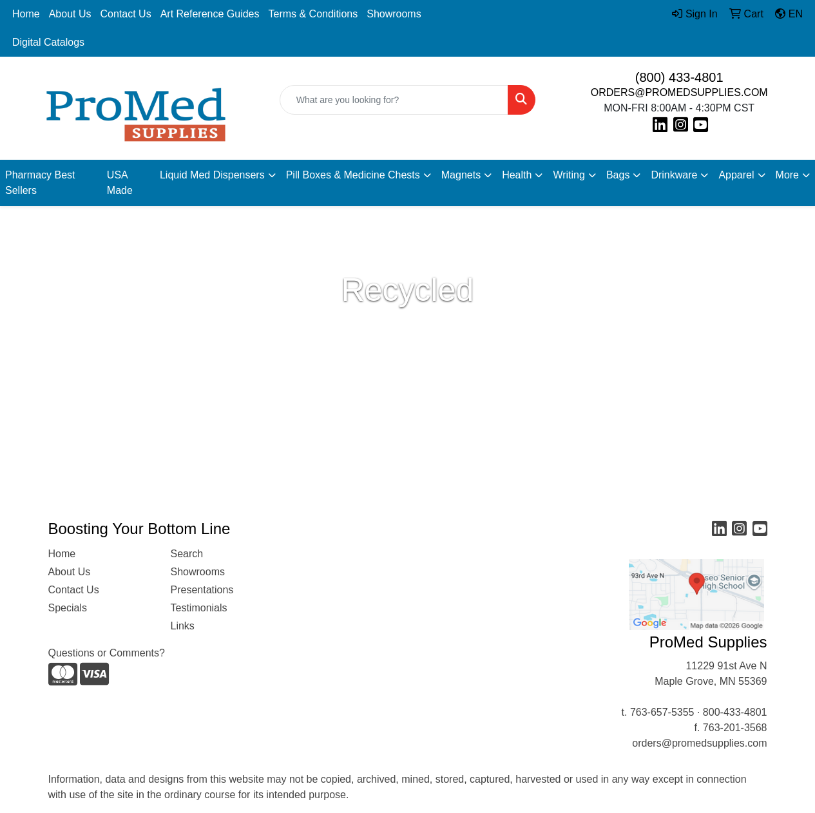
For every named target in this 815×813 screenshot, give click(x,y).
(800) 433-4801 (679, 77)
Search (187, 553)
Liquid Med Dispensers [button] (212, 174)
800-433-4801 (735, 712)
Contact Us (126, 13)
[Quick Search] (394, 100)
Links (183, 625)
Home (26, 13)
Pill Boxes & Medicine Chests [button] (353, 174)
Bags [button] (617, 174)
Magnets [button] (461, 174)
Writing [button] (569, 174)
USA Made (120, 182)
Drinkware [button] (674, 174)
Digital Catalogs (48, 42)
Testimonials (199, 607)
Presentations (202, 589)
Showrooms (394, 13)
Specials (67, 607)
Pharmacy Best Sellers (40, 182)
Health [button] (517, 174)
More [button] (787, 174)
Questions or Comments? (106, 652)
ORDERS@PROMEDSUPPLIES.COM (679, 92)
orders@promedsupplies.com (699, 743)
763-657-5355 (662, 712)
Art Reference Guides (210, 13)
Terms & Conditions (313, 13)
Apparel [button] (736, 174)
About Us (70, 13)
